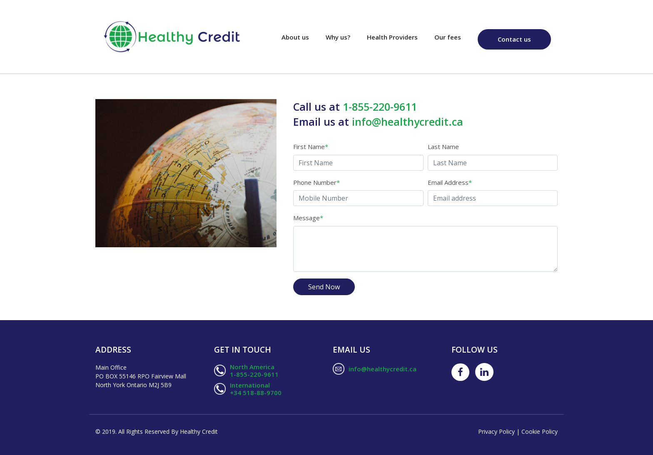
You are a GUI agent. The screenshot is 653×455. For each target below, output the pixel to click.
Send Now (324, 286)
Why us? (338, 37)
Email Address (450, 182)
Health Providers (392, 37)
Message (308, 218)
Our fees (447, 37)
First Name (310, 146)
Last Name (443, 146)
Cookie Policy (539, 431)
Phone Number (316, 182)
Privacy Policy (497, 431)
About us (299, 36)
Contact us (514, 39)
